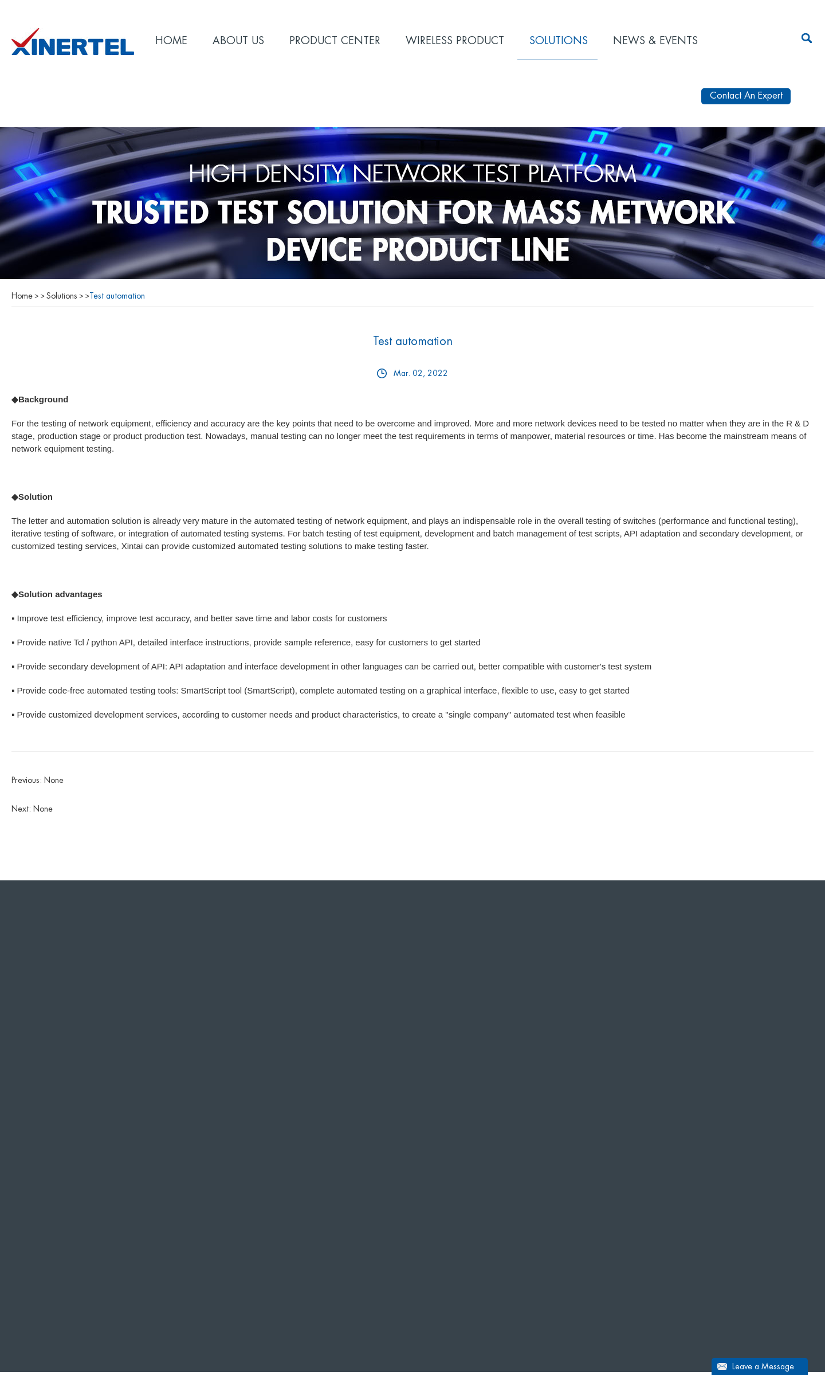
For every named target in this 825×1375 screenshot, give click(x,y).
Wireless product (455, 41)
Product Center (334, 41)
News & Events (655, 41)
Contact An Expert (746, 98)
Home (171, 41)
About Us (238, 41)
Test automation (117, 299)
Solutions (558, 41)
